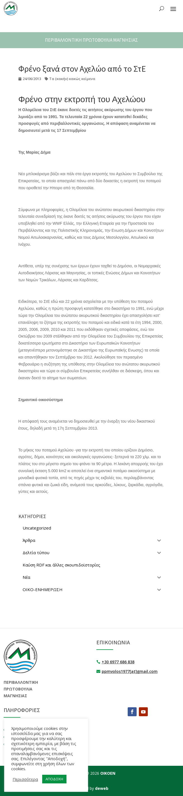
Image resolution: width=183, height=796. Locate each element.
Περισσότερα (25, 779)
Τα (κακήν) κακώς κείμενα (72, 78)
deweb (101, 788)
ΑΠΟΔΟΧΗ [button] (54, 778)
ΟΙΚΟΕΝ (107, 773)
